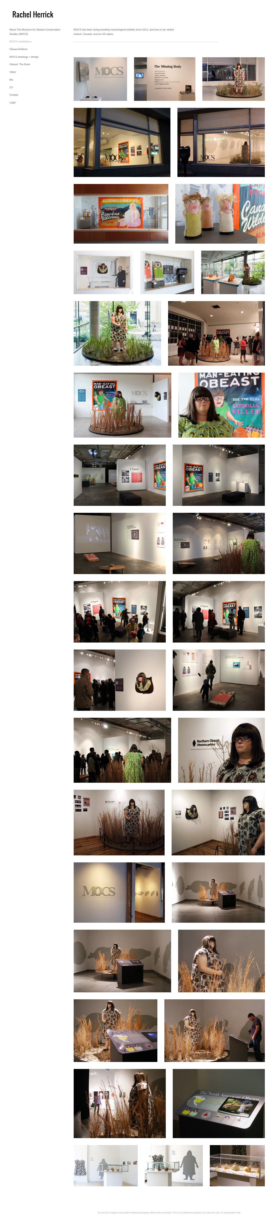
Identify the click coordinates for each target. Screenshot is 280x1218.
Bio (11, 79)
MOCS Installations (20, 41)
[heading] (21, 13)
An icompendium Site (231, 1212)
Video (13, 72)
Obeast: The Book (20, 64)
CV (11, 87)
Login (13, 102)
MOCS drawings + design (24, 56)
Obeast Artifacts (19, 49)
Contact (14, 94)
